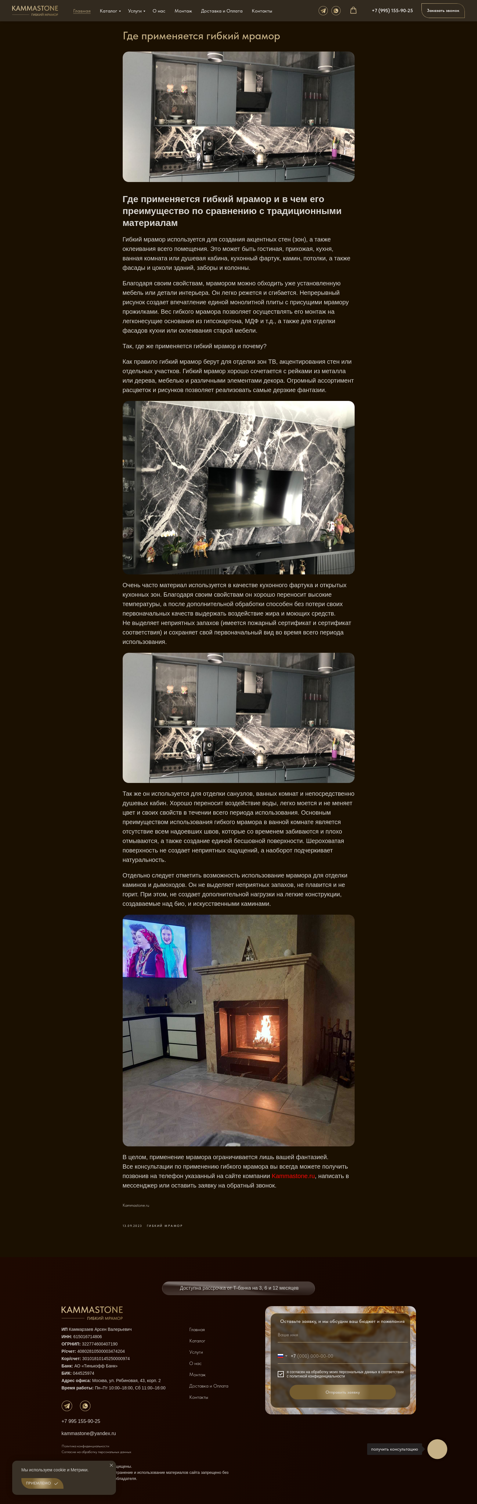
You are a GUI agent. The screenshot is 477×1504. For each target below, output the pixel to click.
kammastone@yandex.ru (89, 1433)
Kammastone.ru (293, 1176)
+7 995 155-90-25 (81, 1421)
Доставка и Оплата (222, 11)
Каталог (108, 11)
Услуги (135, 11)
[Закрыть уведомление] (111, 1465)
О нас (159, 11)
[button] (353, 10)
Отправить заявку (343, 1392)
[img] (67, 1406)
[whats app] (336, 10)
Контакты (262, 11)
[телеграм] (323, 10)
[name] (343, 1334)
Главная (82, 11)
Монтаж (183, 11)
